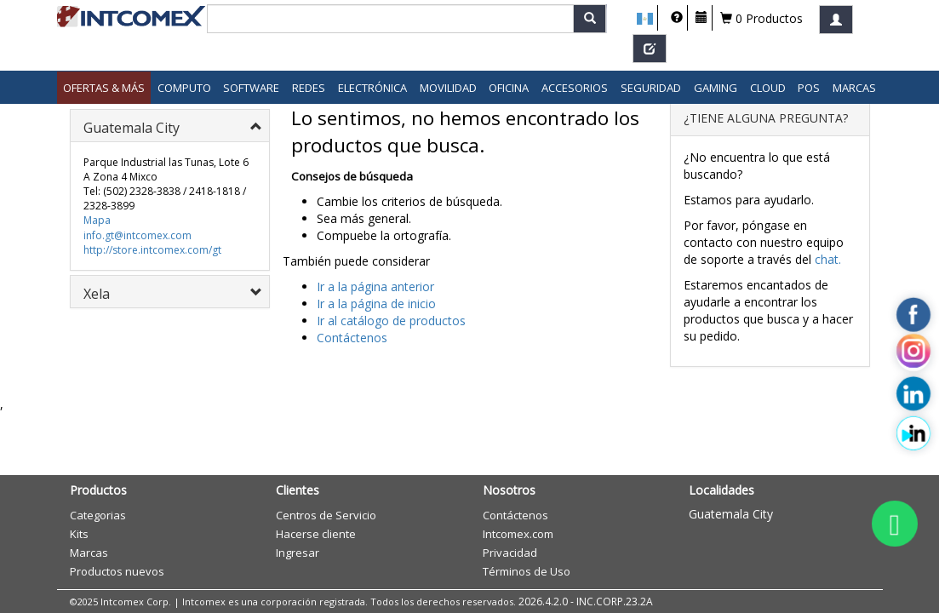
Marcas (854, 87)
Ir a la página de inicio (376, 303)
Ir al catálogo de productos (391, 320)
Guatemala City (731, 514)
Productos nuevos (117, 571)
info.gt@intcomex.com (137, 235)
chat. (828, 259)
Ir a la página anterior (375, 286)
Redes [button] (308, 87)
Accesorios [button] (574, 87)
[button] (645, 18)
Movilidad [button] (448, 87)
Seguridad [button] (651, 87)
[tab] (170, 125)
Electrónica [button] (372, 87)
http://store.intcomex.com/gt (152, 250)
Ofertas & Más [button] (104, 87)
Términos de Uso (526, 571)
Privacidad (510, 552)
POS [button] (809, 87)
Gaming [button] (715, 87)
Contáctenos (352, 337)
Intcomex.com (518, 533)
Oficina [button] (509, 87)
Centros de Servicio (326, 515)
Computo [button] (184, 87)
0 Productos (761, 18)
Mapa (97, 220)
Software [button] (251, 87)
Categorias (98, 515)
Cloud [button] (768, 87)
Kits (79, 533)
